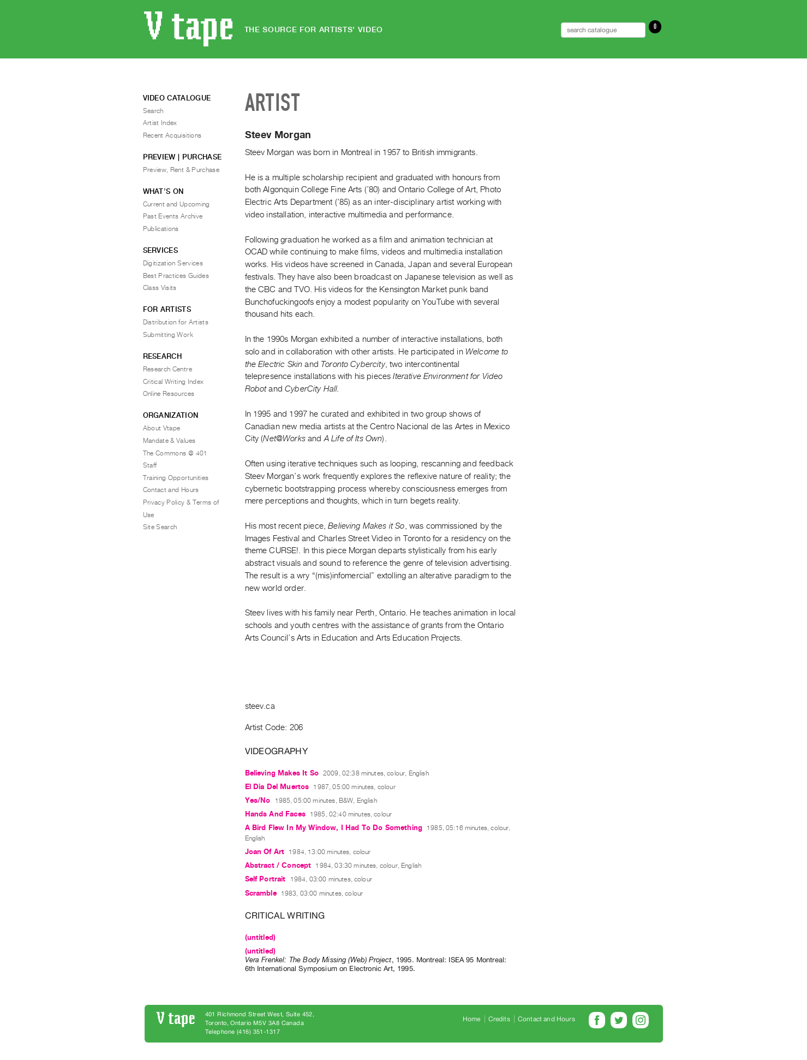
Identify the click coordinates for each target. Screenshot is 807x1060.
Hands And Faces (275, 814)
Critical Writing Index (173, 382)
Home (472, 1019)
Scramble (261, 893)
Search (153, 111)
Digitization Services (173, 263)
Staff (150, 465)
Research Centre (167, 369)
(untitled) (260, 937)
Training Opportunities (176, 478)
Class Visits (160, 288)
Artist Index (160, 123)
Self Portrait (265, 879)
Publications (161, 229)
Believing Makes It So (282, 773)
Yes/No (258, 800)
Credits (499, 1019)
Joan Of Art (265, 852)
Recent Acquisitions (172, 135)
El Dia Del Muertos (277, 787)
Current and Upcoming (176, 204)
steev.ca (260, 706)
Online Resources (169, 394)
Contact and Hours (171, 490)
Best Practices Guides (176, 276)
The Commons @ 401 (175, 453)
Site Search (160, 527)
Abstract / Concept (278, 865)
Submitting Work (168, 335)
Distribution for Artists (176, 322)
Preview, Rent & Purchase (181, 170)
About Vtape (162, 428)
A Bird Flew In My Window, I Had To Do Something (334, 828)
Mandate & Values (169, 441)
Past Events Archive (173, 216)
